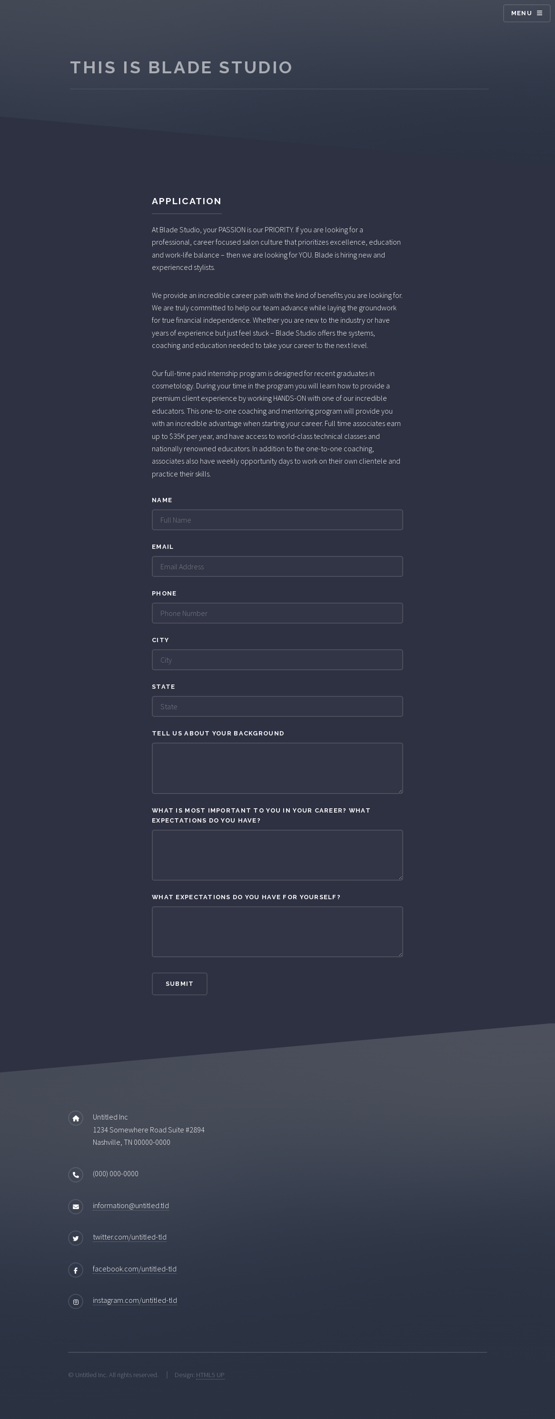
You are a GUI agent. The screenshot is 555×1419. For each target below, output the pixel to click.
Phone (164, 593)
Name (162, 500)
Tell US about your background (218, 733)
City (160, 640)
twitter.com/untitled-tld (130, 1236)
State (163, 686)
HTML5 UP (210, 1374)
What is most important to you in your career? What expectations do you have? (261, 815)
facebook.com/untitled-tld (135, 1268)
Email (163, 546)
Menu (521, 13)
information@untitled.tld (131, 1205)
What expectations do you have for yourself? (246, 897)
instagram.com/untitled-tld (135, 1300)
